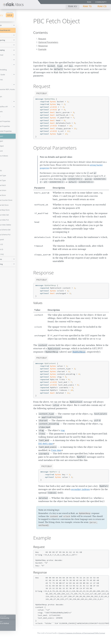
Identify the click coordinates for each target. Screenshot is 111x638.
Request (42, 38)
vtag (63, 430)
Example (42, 49)
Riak (89, 2)
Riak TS (87, 6)
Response (43, 45)
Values (37, 303)
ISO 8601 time (45, 443)
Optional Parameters (48, 42)
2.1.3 (22, 15)
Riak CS (102, 6)
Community (100, 2)
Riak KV (72, 6)
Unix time (56, 450)
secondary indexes (80, 489)
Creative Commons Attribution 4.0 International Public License (82, 633)
